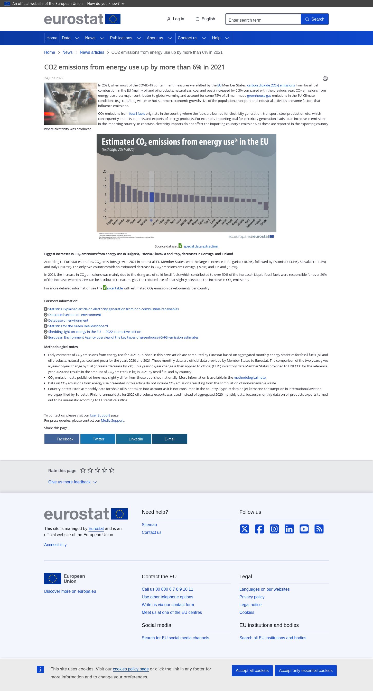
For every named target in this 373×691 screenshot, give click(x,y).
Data (66, 38)
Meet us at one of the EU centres (172, 612)
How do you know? (106, 3)
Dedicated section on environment (74, 314)
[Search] (315, 19)
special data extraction (201, 246)
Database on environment (68, 320)
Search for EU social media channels (175, 638)
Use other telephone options (167, 597)
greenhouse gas (259, 95)
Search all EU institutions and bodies (272, 638)
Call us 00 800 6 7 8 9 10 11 (167, 589)
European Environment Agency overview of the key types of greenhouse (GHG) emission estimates (123, 337)
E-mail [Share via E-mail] (170, 439)
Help (216, 38)
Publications (121, 38)
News (90, 38)
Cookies (246, 612)
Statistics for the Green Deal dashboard (78, 326)
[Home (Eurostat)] (82, 19)
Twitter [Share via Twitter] (98, 439)
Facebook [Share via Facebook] (65, 439)
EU (219, 85)
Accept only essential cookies (306, 670)
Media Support (112, 420)
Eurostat (96, 528)
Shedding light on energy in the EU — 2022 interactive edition (94, 331)
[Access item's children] (77, 38)
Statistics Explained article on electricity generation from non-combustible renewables (113, 309)
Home (52, 38)
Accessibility (55, 545)
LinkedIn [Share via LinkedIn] (136, 439)
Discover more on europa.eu (70, 591)
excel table (115, 288)
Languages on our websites (264, 589)
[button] (205, 19)
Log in (175, 19)
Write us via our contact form (168, 605)
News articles (92, 52)
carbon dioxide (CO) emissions (271, 85)
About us (155, 38)
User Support (100, 415)
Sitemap (149, 524)
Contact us (187, 38)
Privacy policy (252, 597)
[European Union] (64, 578)
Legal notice (250, 605)
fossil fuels (137, 113)
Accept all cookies (252, 670)
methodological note (250, 377)
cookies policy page (131, 669)
